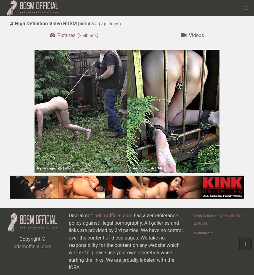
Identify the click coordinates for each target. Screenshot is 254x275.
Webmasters (204, 233)
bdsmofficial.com (33, 246)
